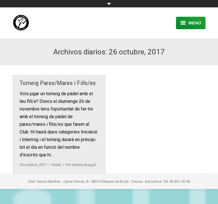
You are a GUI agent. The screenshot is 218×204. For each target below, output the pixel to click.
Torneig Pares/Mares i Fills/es (58, 83)
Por (81, 165)
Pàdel (56, 165)
